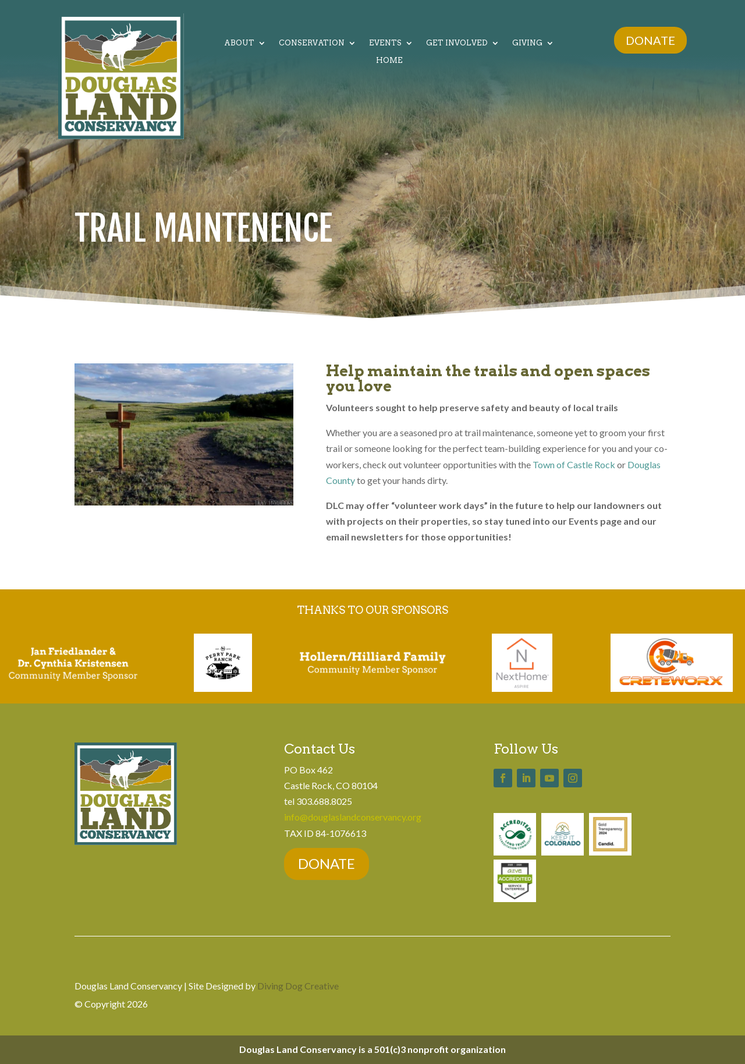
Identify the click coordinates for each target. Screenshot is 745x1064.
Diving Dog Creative (298, 985)
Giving (527, 43)
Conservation (312, 43)
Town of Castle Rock (574, 464)
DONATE (650, 40)
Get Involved (457, 43)
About (239, 43)
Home (389, 60)
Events (385, 43)
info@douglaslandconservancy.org (352, 816)
